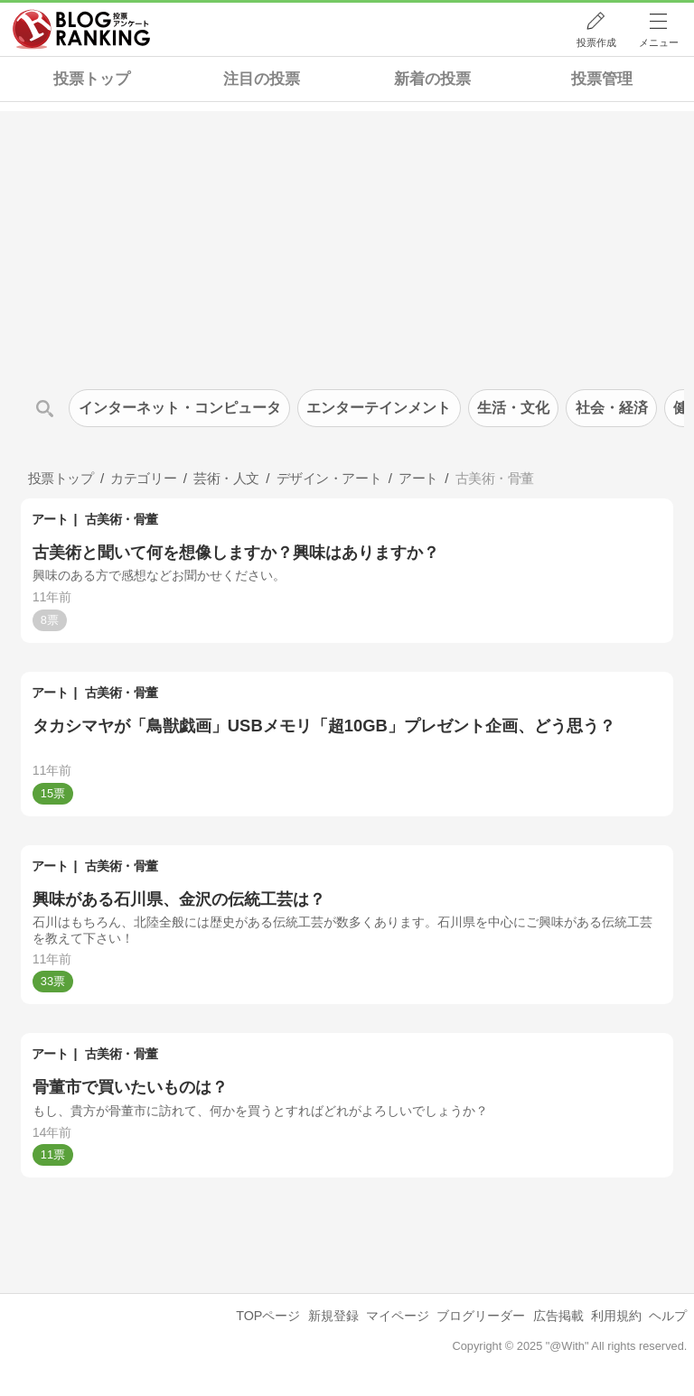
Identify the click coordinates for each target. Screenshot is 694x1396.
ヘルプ (668, 1315)
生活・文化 (513, 407)
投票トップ (91, 79)
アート (50, 519)
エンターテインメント (378, 407)
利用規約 (616, 1315)
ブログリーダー (480, 1315)
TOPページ (268, 1315)
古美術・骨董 (121, 519)
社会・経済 (612, 407)
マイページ (397, 1315)
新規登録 (333, 1315)
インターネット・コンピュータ (180, 407)
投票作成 (596, 42)
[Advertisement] (347, 237)
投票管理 (602, 79)
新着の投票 (432, 79)
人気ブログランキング (81, 29)
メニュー (659, 42)
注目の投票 (261, 79)
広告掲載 (558, 1315)
